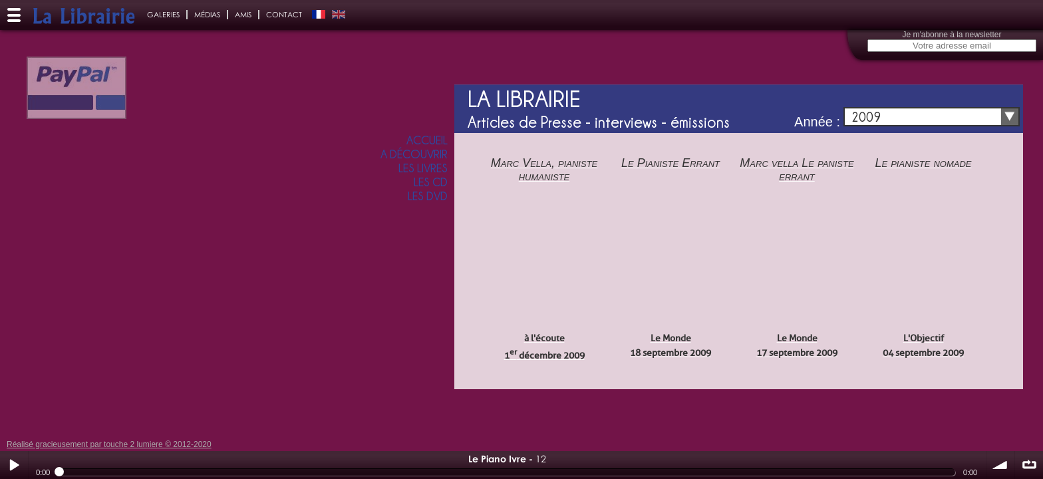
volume (1000, 465)
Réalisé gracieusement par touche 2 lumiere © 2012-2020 (109, 444)
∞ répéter (1029, 465)
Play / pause (14, 465)
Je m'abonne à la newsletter (951, 34)
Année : (817, 121)
